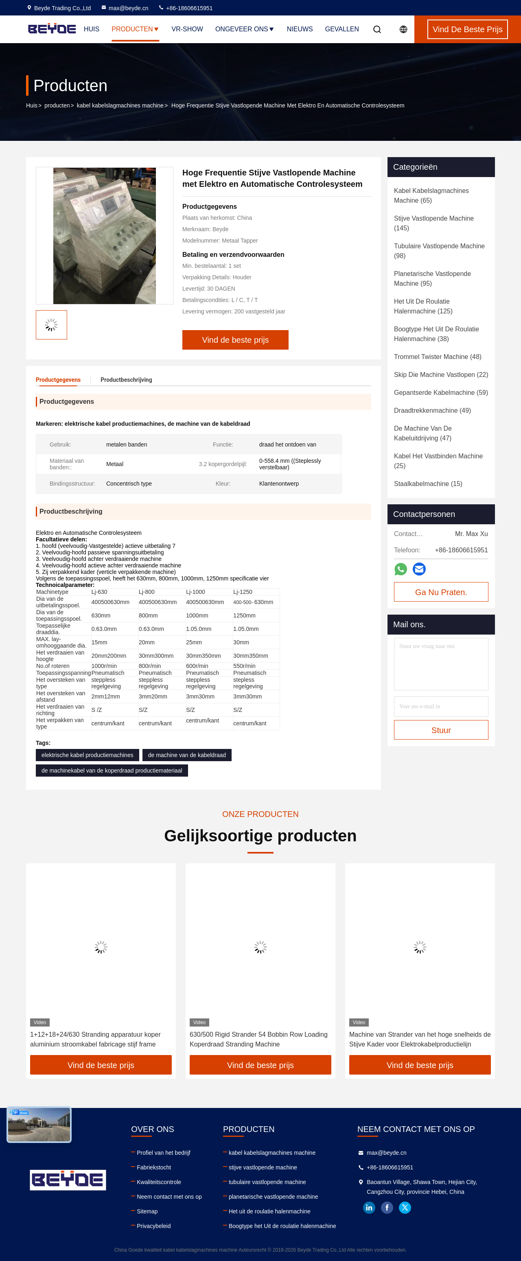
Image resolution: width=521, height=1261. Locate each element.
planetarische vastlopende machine (273, 1196)
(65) (431, 195)
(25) (438, 461)
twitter (405, 1208)
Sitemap (147, 1211)
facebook (387, 1208)
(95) (432, 278)
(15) (428, 483)
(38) (436, 334)
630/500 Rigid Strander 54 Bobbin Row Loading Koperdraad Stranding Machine (259, 1039)
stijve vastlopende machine (263, 1167)
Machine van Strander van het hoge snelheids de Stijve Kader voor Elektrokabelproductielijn (420, 1039)
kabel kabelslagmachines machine (120, 105)
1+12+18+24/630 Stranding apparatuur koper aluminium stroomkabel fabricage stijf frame (95, 1039)
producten (57, 105)
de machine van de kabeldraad (187, 755)
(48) (438, 356)
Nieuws (300, 29)
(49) (432, 410)
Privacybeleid (154, 1226)
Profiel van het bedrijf (163, 1152)
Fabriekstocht (154, 1167)
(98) (439, 251)
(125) (423, 306)
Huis (91, 29)
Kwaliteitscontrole (159, 1182)
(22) (441, 374)
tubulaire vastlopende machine (267, 1182)
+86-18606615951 (185, 8)
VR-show (187, 29)
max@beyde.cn (124, 8)
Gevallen (342, 29)
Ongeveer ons (245, 29)
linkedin (369, 1208)
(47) (423, 433)
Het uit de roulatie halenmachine (270, 1211)
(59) (441, 392)
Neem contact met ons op (169, 1196)
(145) (434, 223)
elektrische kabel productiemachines (88, 755)
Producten (135, 29)
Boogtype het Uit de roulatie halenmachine (282, 1226)
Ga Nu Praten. (441, 592)
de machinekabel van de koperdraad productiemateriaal (112, 770)
